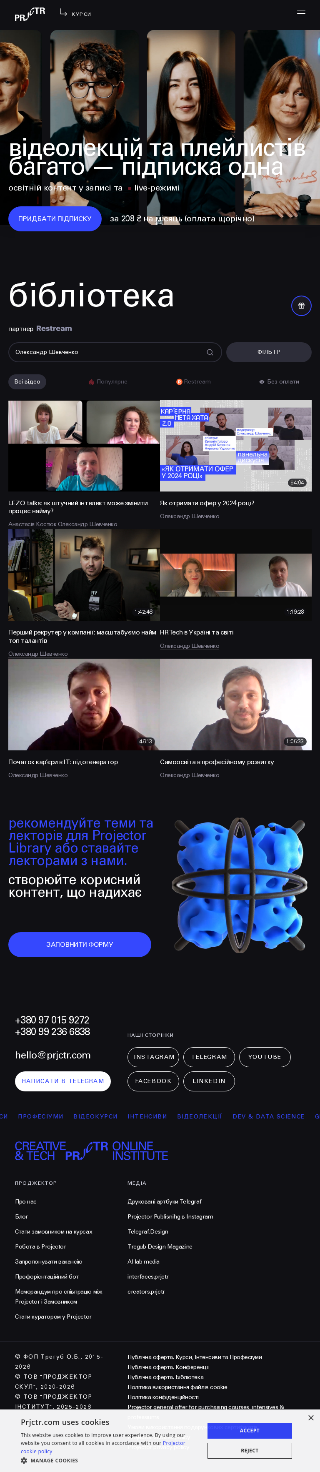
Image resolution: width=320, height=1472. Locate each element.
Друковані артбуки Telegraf (164, 1201)
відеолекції (207, 1116)
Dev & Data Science (276, 1116)
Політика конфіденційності (163, 1397)
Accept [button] (250, 1430)
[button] (110, 1461)
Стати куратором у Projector (53, 1316)
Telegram (209, 1057)
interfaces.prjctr (148, 1276)
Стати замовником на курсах (53, 1231)
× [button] (311, 1418)
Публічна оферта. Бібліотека (165, 1377)
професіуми (48, 1116)
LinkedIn (208, 1081)
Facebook (153, 1081)
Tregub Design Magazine (160, 1246)
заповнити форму (79, 944)
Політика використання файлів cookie (177, 1387)
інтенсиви (155, 1116)
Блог (21, 1216)
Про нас (26, 1201)
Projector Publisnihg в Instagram (170, 1216)
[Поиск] (115, 352)
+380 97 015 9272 (52, 1020)
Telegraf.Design (148, 1231)
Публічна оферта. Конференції (168, 1367)
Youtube (265, 1057)
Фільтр (269, 352)
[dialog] (160, 1440)
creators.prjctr (146, 1291)
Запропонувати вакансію (48, 1261)
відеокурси (103, 1116)
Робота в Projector (40, 1246)
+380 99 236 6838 (52, 1032)
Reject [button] (249, 1450)
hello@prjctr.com (52, 1055)
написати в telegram (63, 1081)
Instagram (154, 1057)
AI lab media (144, 1261)
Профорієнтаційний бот (47, 1276)
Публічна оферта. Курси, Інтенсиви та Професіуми (195, 1357)
